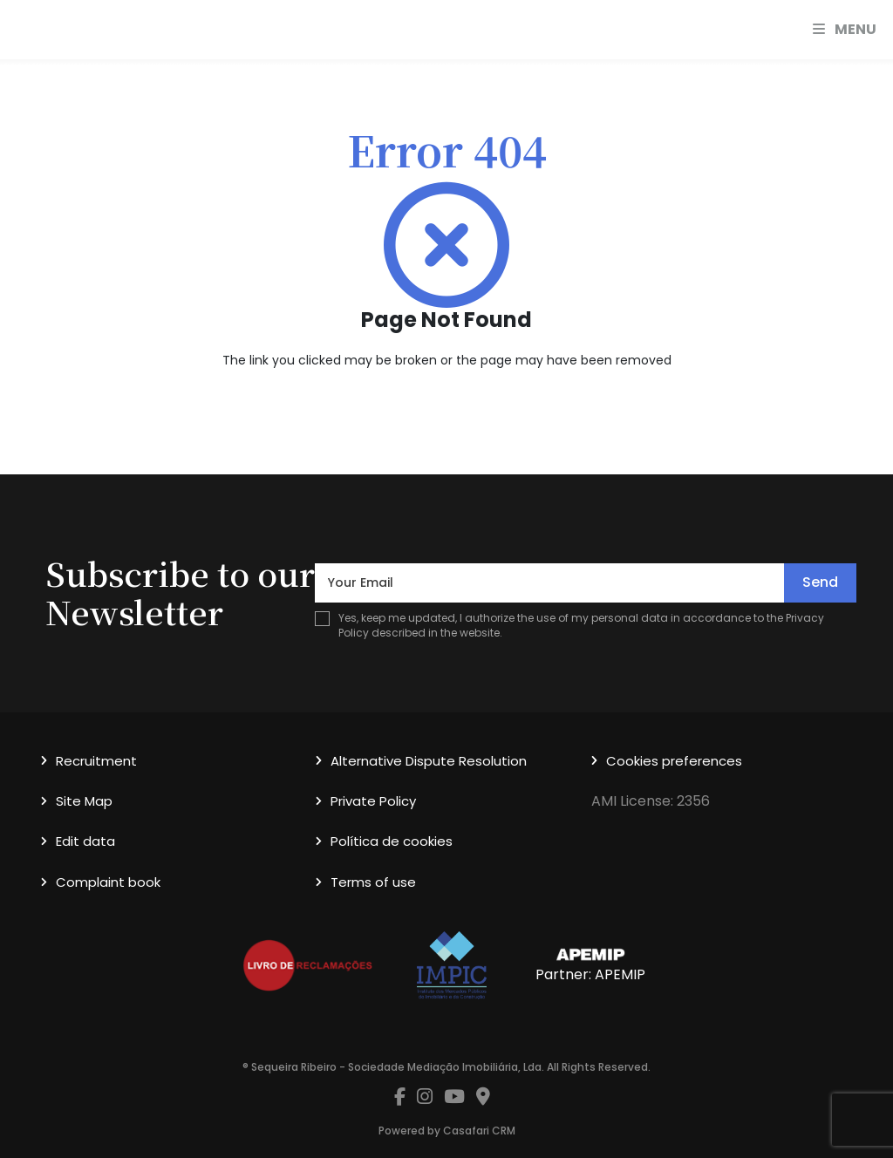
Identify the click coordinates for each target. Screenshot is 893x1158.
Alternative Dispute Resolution (429, 761)
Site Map (84, 801)
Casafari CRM (479, 1130)
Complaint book (108, 882)
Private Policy (373, 801)
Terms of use (373, 882)
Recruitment (96, 761)
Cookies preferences (674, 761)
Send (820, 582)
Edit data (85, 841)
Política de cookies (392, 841)
